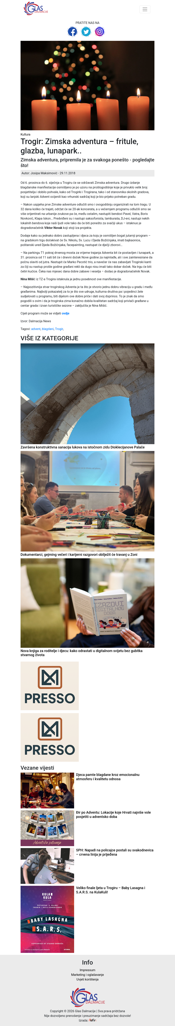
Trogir (59, 329)
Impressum (87, 970)
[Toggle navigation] (144, 9)
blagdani (48, 329)
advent (36, 329)
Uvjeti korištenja (87, 979)
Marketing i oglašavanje (87, 975)
